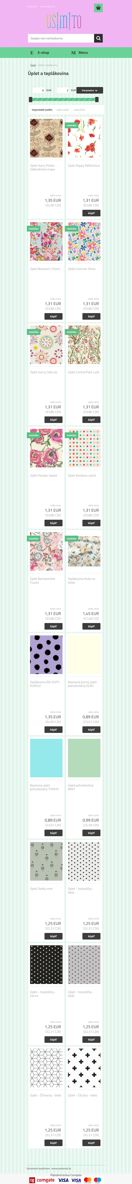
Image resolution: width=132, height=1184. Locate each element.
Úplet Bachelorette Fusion (42, 580)
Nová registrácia (47, 6)
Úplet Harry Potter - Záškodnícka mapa (43, 167)
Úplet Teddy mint (41, 889)
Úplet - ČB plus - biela (82, 1095)
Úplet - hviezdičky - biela (81, 890)
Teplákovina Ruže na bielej (81, 580)
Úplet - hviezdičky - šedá (81, 994)
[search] (98, 38)
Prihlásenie (32, 6)
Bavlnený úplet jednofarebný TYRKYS (44, 787)
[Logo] (64, 21)
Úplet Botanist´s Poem (45, 269)
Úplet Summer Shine (82, 269)
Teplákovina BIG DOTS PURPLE (44, 684)
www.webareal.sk (61, 1168)
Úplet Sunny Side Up (43, 372)
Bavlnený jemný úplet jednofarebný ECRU (82, 684)
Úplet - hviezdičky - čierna (43, 994)
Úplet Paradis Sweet (43, 475)
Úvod (33, 65)
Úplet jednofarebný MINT (81, 787)
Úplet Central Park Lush (83, 372)
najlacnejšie (62, 110)
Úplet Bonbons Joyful (82, 475)
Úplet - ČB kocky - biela (45, 1095)
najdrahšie (79, 110)
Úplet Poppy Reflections (84, 165)
